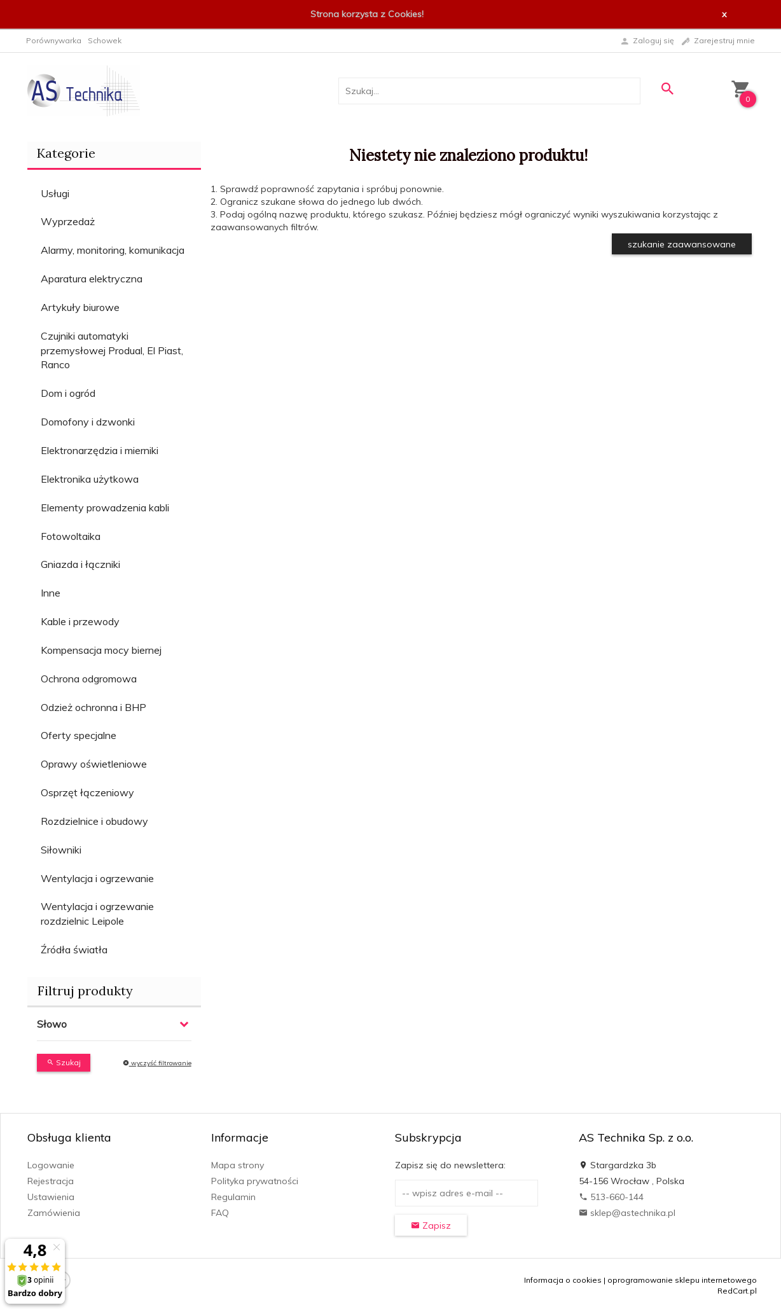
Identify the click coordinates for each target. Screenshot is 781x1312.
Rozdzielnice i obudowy (94, 821)
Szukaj (63, 1062)
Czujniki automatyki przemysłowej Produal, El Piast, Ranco (112, 350)
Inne (50, 592)
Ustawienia (50, 1197)
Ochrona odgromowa (89, 678)
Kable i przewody (80, 621)
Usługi (55, 193)
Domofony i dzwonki (88, 421)
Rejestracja (50, 1181)
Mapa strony (237, 1165)
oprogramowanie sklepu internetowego (682, 1280)
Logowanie (50, 1165)
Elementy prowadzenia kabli (105, 507)
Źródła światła (74, 949)
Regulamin (233, 1197)
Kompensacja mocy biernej (101, 650)
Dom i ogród (68, 393)
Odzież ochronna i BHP (93, 707)
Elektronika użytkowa (90, 479)
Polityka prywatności (254, 1181)
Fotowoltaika (70, 536)
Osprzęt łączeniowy (87, 792)
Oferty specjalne (78, 735)
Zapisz (431, 1225)
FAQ (220, 1213)
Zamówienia (53, 1213)
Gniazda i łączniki (80, 564)
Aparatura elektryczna (91, 278)
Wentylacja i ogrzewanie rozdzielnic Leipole (97, 913)
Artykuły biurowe (80, 307)
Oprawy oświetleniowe (94, 763)
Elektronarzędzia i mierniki (99, 450)
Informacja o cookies (563, 1280)
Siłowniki (61, 849)
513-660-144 (611, 1197)
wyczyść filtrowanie (157, 1063)
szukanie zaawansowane (682, 244)
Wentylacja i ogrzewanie (97, 878)
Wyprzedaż (68, 221)
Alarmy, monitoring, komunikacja (112, 250)
